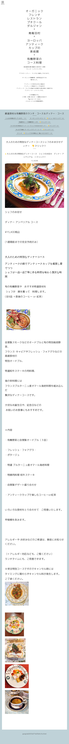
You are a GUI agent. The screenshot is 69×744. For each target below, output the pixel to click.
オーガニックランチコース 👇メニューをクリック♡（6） (47, 118)
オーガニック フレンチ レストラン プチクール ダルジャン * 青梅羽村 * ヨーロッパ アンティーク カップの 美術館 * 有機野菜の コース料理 (34, 36)
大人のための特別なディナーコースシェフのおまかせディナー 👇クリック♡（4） (35, 126)
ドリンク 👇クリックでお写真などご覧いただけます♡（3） (35, 133)
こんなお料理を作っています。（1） (16, 118)
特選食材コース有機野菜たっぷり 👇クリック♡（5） (35, 122)
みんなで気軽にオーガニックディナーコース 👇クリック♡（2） (35, 129)
